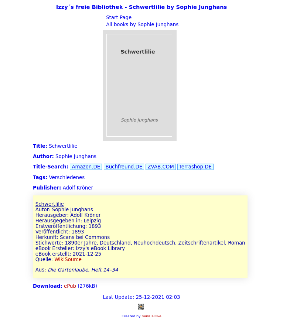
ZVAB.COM (160, 167)
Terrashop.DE (195, 167)
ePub (70, 286)
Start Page (118, 17)
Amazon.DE (86, 167)
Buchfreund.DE (124, 167)
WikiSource (68, 259)
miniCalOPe (151, 316)
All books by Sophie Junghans (141, 24)
